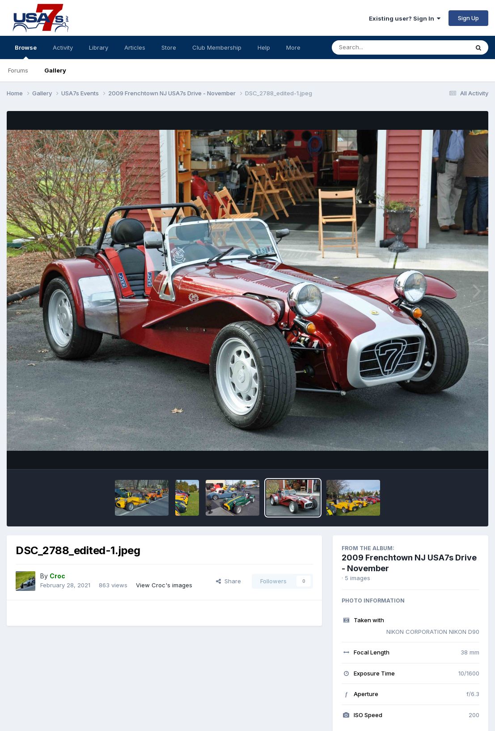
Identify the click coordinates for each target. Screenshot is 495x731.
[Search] (376, 47)
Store (168, 47)
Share (228, 581)
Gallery (55, 70)
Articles (134, 47)
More (293, 47)
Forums (18, 70)
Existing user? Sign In (404, 18)
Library (98, 47)
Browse (26, 51)
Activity (63, 47)
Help (264, 47)
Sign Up (468, 17)
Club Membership (216, 47)
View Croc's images (164, 585)
